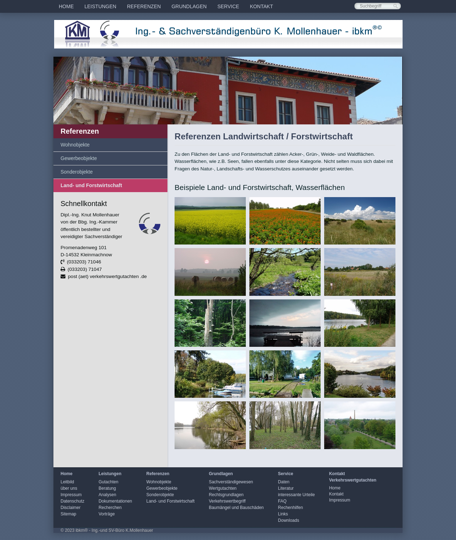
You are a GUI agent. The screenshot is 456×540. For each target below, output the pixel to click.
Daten (283, 481)
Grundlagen (189, 6)
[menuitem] (66, 6)
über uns (69, 488)
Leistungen (100, 6)
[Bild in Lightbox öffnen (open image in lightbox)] (210, 221)
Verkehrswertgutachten (353, 480)
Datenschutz (72, 501)
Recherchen (110, 507)
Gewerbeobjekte (79, 158)
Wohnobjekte (75, 145)
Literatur (286, 488)
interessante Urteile (296, 494)
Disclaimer (71, 507)
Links (283, 513)
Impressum (71, 494)
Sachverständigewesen (231, 481)
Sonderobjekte (77, 172)
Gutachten (108, 481)
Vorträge (107, 513)
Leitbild (67, 481)
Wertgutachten (223, 488)
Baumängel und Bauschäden (236, 507)
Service (228, 6)
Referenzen (144, 6)
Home (66, 6)
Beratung (107, 488)
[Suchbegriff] (377, 6)
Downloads (288, 520)
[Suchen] (395, 6)
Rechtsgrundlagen (226, 494)
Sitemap (68, 513)
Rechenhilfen (290, 507)
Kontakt (261, 6)
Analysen (107, 494)
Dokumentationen (115, 501)
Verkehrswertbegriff (227, 501)
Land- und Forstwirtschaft (91, 185)
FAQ (282, 501)
